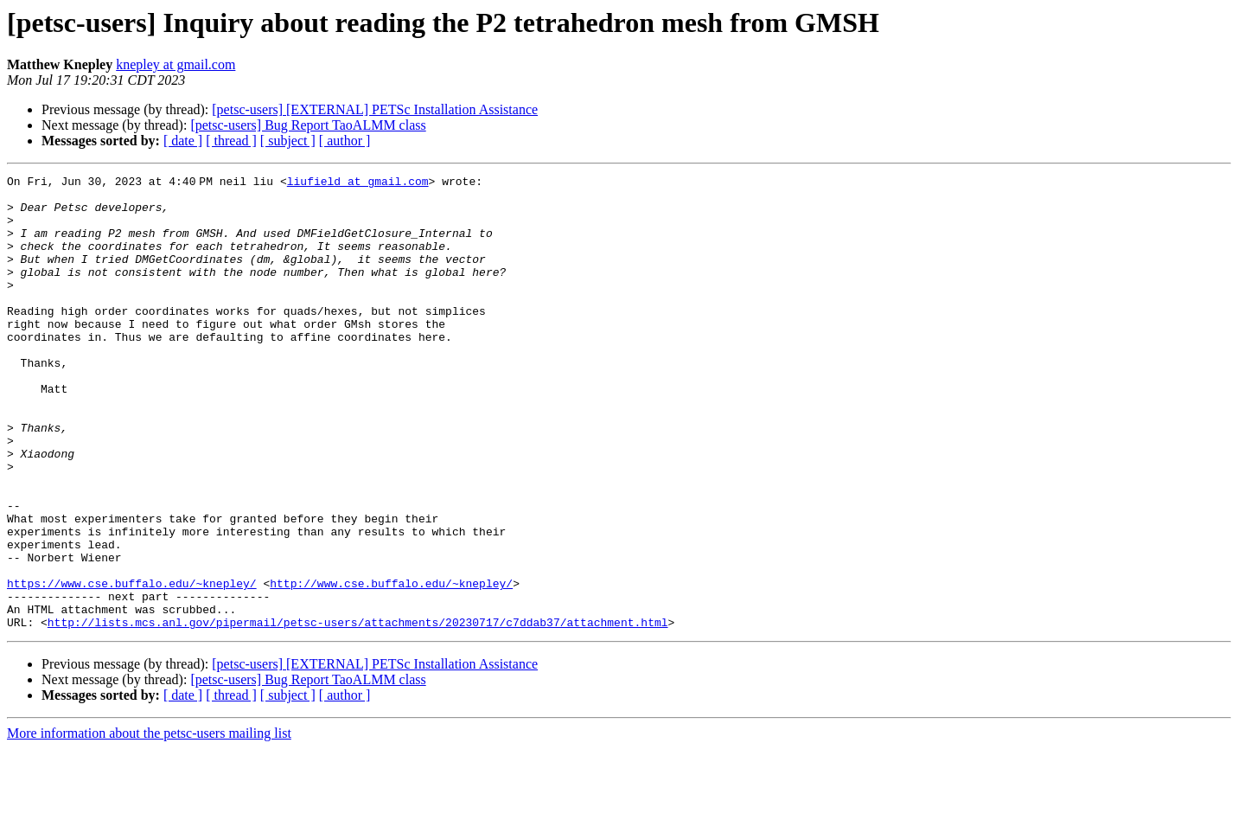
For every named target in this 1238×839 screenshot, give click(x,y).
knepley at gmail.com (175, 64)
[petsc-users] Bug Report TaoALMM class (307, 125)
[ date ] (182, 140)
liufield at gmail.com (361, 183)
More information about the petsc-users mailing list (149, 824)
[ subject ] (288, 140)
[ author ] (345, 140)
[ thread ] (231, 140)
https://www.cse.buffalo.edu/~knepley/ (132, 666)
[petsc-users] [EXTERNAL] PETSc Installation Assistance (375, 109)
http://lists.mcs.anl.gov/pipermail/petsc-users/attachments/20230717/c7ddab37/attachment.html (358, 713)
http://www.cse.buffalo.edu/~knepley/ (391, 666)
